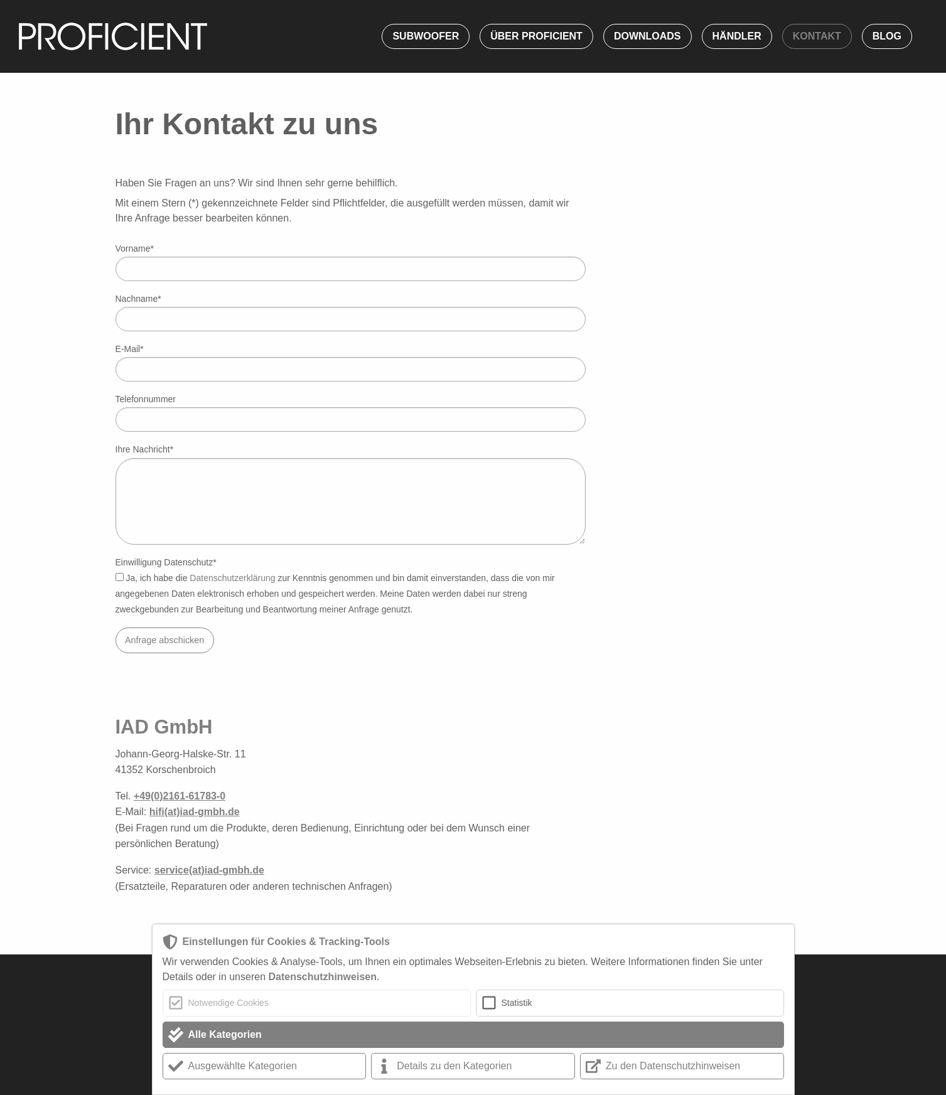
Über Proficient (536, 36)
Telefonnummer (146, 399)
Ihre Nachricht (145, 449)
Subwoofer (425, 36)
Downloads (647, 36)
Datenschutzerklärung (232, 578)
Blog (887, 36)
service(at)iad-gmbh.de (209, 870)
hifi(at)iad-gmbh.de (194, 811)
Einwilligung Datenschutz (166, 562)
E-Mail (130, 349)
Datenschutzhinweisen (322, 976)
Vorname (135, 248)
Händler (736, 36)
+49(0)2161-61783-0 (179, 796)
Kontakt (817, 36)
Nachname (138, 299)
